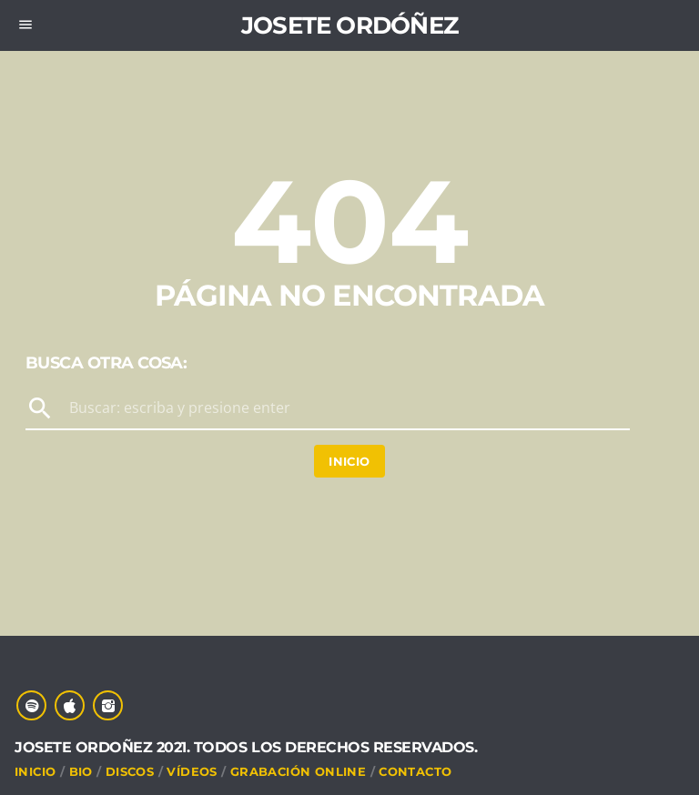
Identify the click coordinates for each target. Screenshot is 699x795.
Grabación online (298, 771)
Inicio (349, 461)
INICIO (35, 771)
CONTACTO (415, 771)
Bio (81, 771)
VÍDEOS (192, 771)
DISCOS (130, 771)
